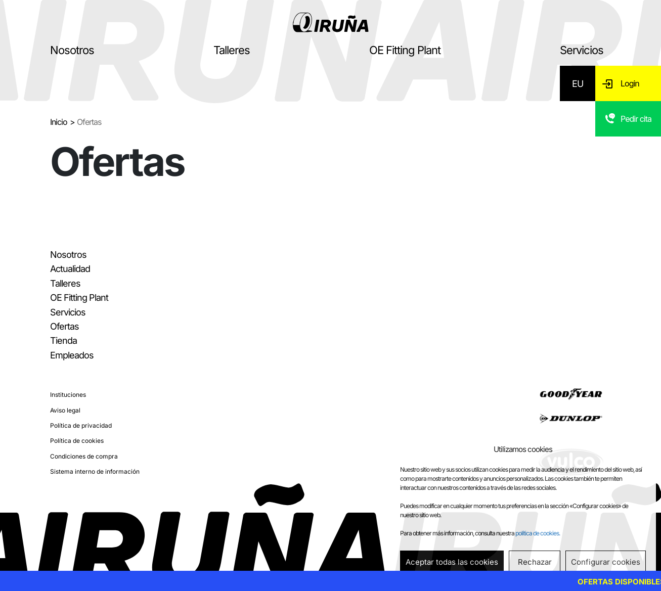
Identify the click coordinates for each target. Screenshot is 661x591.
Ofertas (64, 326)
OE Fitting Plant (404, 50)
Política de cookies (77, 440)
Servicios (581, 50)
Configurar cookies (605, 562)
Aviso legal (65, 410)
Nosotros (72, 50)
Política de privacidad (81, 425)
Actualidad (70, 268)
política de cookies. (537, 533)
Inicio (58, 122)
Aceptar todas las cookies (452, 562)
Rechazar (535, 562)
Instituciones (68, 394)
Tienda (63, 340)
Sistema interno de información (95, 471)
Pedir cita (636, 119)
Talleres (231, 50)
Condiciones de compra (84, 456)
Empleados (72, 355)
